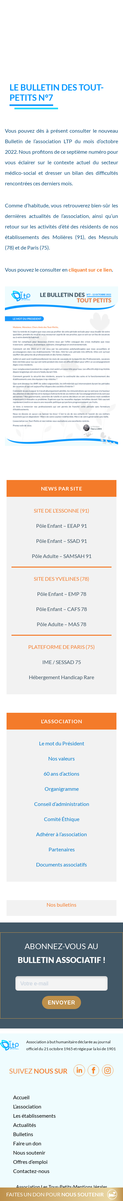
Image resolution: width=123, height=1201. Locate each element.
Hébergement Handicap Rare (61, 677)
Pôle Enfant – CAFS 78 (61, 609)
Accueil (21, 1097)
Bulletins (23, 1134)
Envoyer (61, 1002)
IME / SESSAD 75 (61, 662)
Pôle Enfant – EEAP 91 (61, 525)
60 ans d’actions (61, 773)
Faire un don (27, 1143)
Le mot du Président (61, 743)
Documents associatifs (61, 864)
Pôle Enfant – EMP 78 (61, 594)
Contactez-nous (31, 1171)
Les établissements (34, 1115)
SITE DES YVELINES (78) (61, 578)
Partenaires (62, 849)
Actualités (24, 1125)
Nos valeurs (61, 758)
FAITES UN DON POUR (55, 1194)
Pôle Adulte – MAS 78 (61, 624)
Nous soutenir (29, 1152)
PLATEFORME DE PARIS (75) (61, 647)
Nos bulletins (61, 904)
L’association (27, 1106)
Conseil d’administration (61, 804)
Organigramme (62, 789)
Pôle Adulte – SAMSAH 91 (62, 556)
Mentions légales (90, 1186)
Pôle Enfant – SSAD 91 (61, 541)
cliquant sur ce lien (90, 269)
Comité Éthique (61, 819)
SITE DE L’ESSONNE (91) (61, 510)
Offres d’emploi (30, 1162)
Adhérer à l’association (61, 834)
